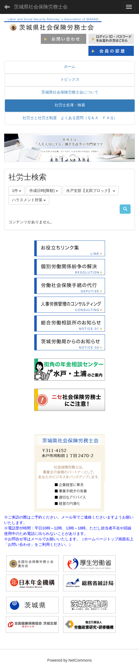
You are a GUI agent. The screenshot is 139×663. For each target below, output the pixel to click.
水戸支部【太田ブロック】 (90, 190)
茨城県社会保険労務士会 (41, 7)
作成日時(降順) (43, 190)
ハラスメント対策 (29, 200)
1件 (16, 190)
